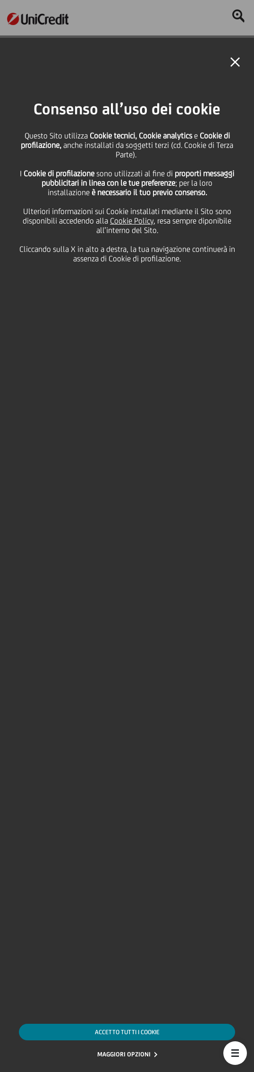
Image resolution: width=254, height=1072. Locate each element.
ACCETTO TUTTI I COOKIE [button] (127, 1032)
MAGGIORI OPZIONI (124, 1054)
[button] (235, 1053)
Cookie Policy (131, 220)
